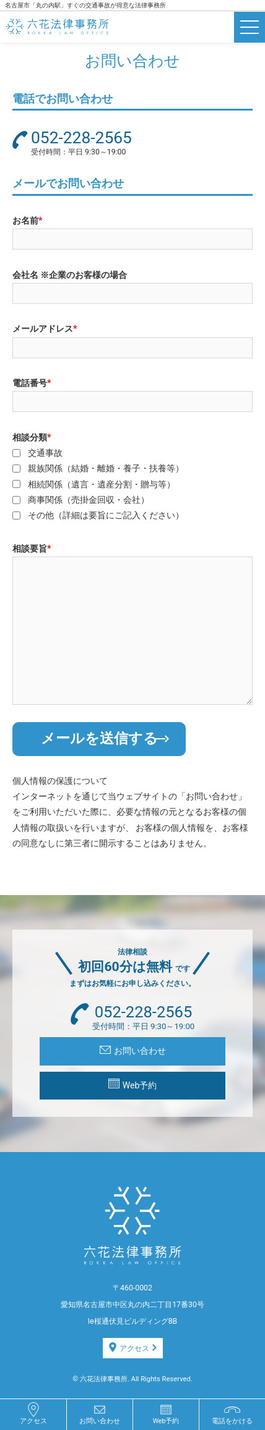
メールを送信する (105, 738)
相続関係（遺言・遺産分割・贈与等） (101, 484)
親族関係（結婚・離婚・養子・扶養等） (106, 468)
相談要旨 (31, 548)
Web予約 (132, 1084)
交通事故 (45, 453)
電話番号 (31, 383)
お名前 (27, 220)
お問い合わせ (133, 1051)
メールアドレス (44, 329)
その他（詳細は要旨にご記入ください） (106, 515)
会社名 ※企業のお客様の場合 (70, 275)
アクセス (133, 1347)
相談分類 (31, 437)
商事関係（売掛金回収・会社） (88, 500)
